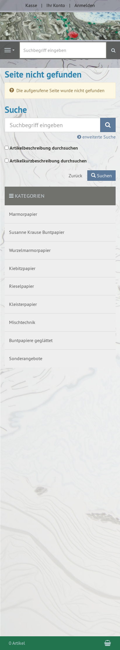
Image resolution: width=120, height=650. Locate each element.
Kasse (31, 5)
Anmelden (84, 5)
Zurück (75, 175)
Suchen (101, 175)
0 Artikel (17, 643)
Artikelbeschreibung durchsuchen (44, 148)
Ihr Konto (55, 5)
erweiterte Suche (96, 137)
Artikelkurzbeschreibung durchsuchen (48, 161)
